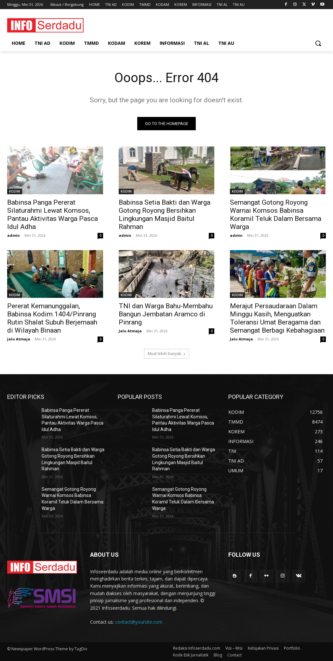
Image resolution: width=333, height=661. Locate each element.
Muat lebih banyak (167, 353)
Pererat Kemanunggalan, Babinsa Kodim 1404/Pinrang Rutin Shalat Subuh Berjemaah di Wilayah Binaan (52, 318)
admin (13, 235)
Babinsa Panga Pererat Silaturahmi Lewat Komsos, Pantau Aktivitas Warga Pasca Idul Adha (52, 215)
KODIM (14, 191)
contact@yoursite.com (139, 622)
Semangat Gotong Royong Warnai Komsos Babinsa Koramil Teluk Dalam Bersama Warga (275, 215)
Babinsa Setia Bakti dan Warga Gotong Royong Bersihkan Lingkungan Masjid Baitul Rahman (164, 215)
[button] (318, 43)
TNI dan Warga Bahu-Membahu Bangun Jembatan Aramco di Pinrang (166, 314)
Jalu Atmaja (18, 339)
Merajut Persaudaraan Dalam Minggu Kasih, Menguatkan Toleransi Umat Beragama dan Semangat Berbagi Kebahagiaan (277, 318)
